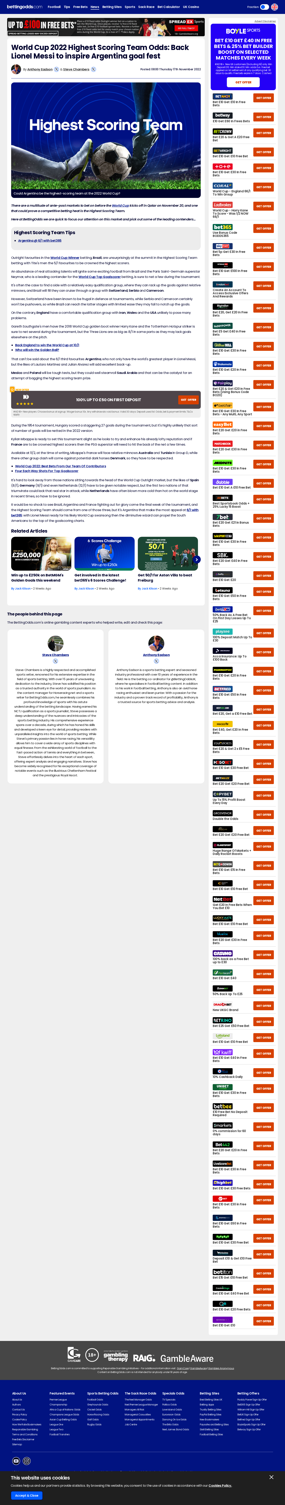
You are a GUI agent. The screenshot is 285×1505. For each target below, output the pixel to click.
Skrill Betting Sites (209, 1429)
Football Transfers (60, 1434)
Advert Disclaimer (265, 21)
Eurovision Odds (171, 1414)
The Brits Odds (170, 1424)
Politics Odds (169, 1404)
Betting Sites (112, 7)
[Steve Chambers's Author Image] (56, 643)
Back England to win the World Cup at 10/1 (47, 345)
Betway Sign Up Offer (249, 1429)
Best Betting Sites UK (211, 1399)
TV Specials (168, 1399)
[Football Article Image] (41, 554)
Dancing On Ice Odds (174, 1419)
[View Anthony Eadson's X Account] (56, 69)
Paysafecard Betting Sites (214, 1424)
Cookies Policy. (220, 1485)
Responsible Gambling (25, 1429)
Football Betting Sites (211, 1434)
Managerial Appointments (139, 1419)
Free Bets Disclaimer (23, 1439)
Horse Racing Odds (98, 1414)
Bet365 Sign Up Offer (248, 1404)
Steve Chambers (76, 69)
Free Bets (80, 7)
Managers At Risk (134, 1409)
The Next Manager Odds (138, 1399)
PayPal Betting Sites (210, 1414)
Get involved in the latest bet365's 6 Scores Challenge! (100, 578)
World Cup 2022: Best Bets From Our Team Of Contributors (60, 466)
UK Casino (191, 7)
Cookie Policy (19, 1419)
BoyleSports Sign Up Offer (251, 1424)
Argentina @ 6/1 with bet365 (40, 240)
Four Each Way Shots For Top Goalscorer (46, 471)
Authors (16, 1404)
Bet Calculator (169, 7)
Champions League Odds (64, 1414)
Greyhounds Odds (97, 1404)
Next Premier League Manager (141, 1404)
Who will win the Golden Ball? (37, 350)
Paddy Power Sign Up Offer (252, 1399)
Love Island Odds (172, 1409)
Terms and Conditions (25, 1434)
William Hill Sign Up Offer (250, 1409)
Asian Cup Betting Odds (63, 1419)
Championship (58, 1404)
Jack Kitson (23, 589)
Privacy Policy (19, 1414)
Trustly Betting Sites (210, 1409)
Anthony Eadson (39, 69)
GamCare (183, 1368)
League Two (56, 1429)
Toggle (264, 7)
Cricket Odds (94, 1409)
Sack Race (146, 7)
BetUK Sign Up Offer (248, 1414)
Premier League (58, 1399)
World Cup (120, 205)
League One (56, 1424)
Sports (130, 7)
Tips (67, 7)
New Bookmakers (209, 1419)
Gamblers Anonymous (221, 1368)
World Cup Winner (64, 257)
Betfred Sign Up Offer (248, 1419)
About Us (17, 1399)
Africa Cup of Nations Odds (65, 1409)
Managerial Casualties (138, 1414)
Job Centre (131, 1424)
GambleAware (198, 1368)
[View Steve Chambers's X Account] (93, 69)
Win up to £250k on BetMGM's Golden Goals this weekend (37, 578)
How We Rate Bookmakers (26, 1424)
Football (54, 7)
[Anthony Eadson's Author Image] (156, 643)
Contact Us (18, 1409)
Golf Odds (93, 1419)
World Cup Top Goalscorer (99, 277)
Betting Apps (207, 1404)
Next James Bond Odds (175, 1429)
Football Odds (95, 1399)
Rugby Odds (94, 1424)
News (95, 7)
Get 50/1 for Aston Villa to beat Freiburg (165, 578)
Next (197, 559)
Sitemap (17, 1444)
